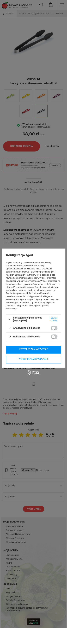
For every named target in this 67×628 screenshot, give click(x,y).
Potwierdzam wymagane (33, 359)
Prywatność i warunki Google (27, 287)
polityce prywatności (29, 281)
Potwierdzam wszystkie (33, 349)
